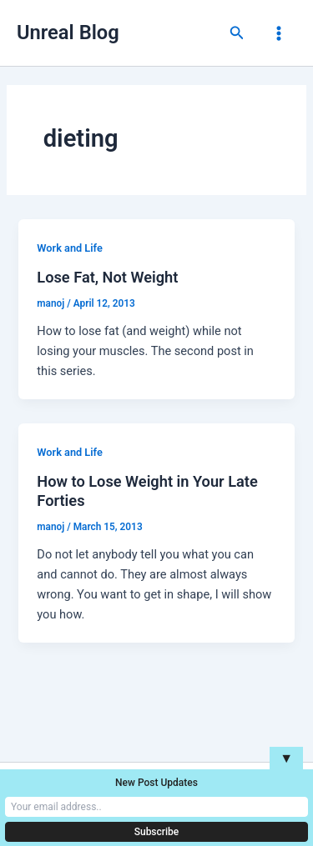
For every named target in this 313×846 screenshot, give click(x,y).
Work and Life (69, 248)
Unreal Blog (68, 32)
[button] (237, 33)
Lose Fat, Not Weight (107, 277)
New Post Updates (156, 782)
